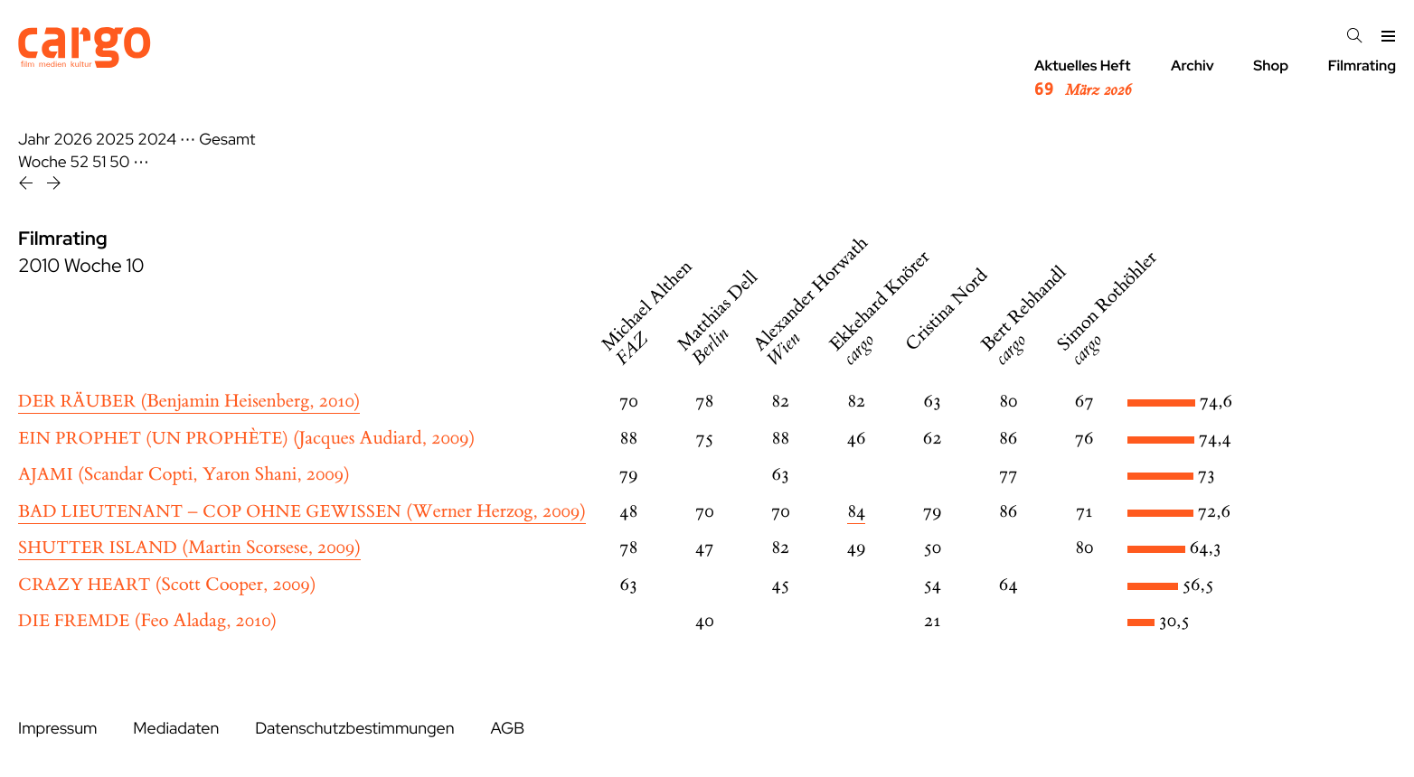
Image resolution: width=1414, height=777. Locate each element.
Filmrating (1362, 65)
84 (856, 512)
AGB (507, 728)
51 (99, 162)
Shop (1270, 65)
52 (80, 162)
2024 (156, 139)
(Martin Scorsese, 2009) (189, 548)
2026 (72, 139)
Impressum (57, 728)
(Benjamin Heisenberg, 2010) (189, 401)
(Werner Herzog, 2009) (302, 512)
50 (119, 162)
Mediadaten (176, 728)
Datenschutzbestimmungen (354, 728)
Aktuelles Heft (1082, 78)
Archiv (1192, 65)
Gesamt (227, 139)
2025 (115, 139)
